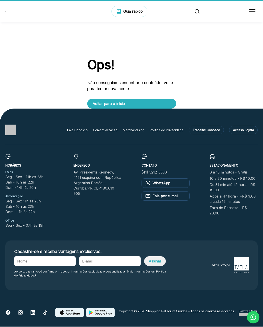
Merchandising (133, 130)
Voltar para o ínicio (109, 104)
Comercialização (105, 130)
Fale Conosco (77, 130)
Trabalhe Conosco (206, 130)
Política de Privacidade (167, 130)
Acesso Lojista (243, 130)
